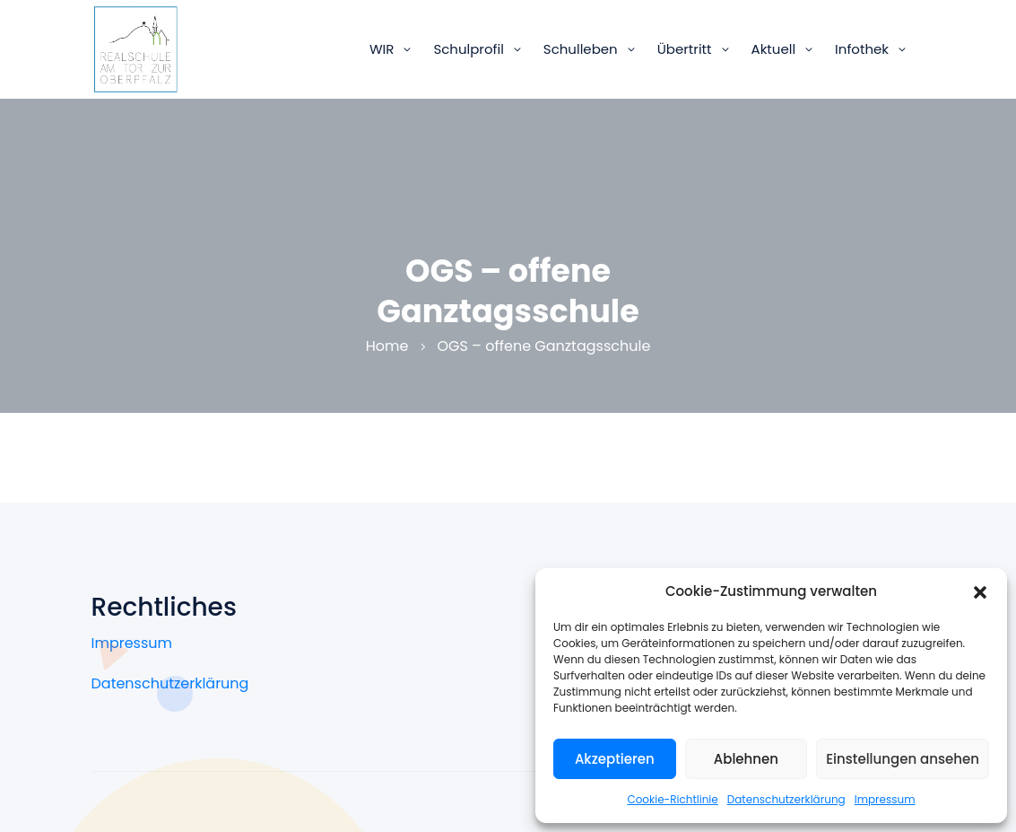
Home (387, 346)
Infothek (862, 48)
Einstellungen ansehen (902, 758)
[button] (980, 591)
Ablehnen (746, 758)
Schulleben (580, 48)
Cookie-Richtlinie (672, 799)
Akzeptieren (615, 758)
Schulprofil (468, 48)
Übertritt (684, 48)
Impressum (885, 799)
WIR (381, 48)
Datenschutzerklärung (786, 799)
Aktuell (773, 48)
